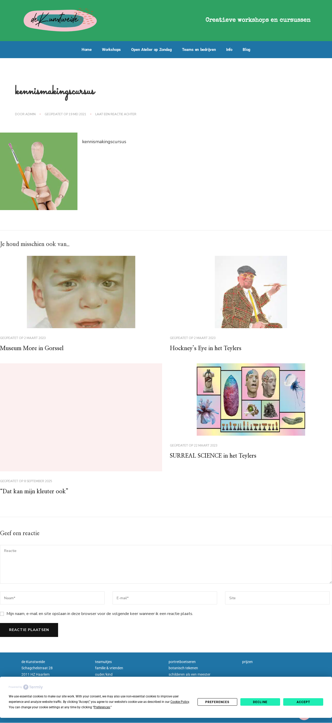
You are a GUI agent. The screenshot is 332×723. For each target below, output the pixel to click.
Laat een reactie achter (115, 114)
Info (229, 49)
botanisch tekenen (183, 670)
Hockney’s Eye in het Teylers (209, 349)
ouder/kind (104, 676)
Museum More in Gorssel (35, 349)
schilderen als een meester (189, 676)
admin (30, 114)
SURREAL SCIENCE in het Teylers (218, 457)
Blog (246, 49)
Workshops (111, 49)
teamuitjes (103, 663)
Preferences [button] (102, 707)
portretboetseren (182, 663)
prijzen (247, 663)
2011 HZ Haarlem (35, 676)
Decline (260, 702)
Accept (303, 702)
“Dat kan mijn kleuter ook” (37, 493)
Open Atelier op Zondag (151, 49)
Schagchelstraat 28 (37, 670)
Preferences (217, 702)
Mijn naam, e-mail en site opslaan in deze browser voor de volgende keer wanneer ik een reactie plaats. (99, 615)
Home (87, 49)
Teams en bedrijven (199, 49)
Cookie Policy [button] (179, 702)
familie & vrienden (109, 670)
